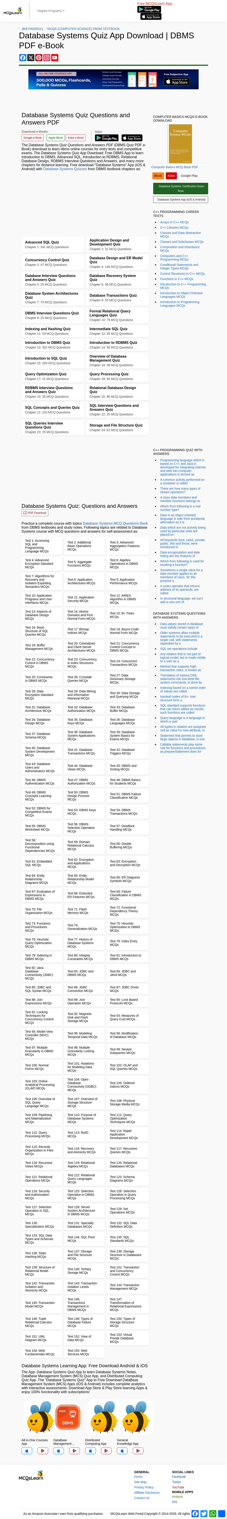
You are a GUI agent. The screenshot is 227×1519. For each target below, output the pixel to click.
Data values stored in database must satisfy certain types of (181, 625)
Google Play (189, 175)
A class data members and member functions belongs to (180, 499)
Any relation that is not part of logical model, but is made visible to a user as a (183, 657)
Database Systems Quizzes (65, 169)
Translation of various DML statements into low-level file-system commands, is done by (181, 679)
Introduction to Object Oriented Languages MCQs (181, 294)
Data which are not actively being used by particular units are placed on (183, 531)
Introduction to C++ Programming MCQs (183, 286)
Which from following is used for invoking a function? (182, 563)
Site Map (140, 1482)
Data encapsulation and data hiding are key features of (180, 554)
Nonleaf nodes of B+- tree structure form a (178, 698)
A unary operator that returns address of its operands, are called (180, 589)
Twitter (176, 1482)
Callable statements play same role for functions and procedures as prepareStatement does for (183, 748)
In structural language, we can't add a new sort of (181, 600)
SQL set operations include (179, 648)
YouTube (178, 1487)
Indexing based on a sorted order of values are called (183, 689)
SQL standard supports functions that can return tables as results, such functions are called (182, 709)
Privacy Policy (143, 1487)
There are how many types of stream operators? (180, 490)
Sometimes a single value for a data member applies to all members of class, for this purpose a (181, 575)
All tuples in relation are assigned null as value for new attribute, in (183, 728)
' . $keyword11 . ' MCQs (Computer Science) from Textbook (69, 29)
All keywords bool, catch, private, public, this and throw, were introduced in (182, 543)
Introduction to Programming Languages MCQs (180, 303)
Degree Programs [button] (49, 11)
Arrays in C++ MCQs (174, 222)
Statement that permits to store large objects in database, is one (182, 737)
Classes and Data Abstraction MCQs (180, 234)
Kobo (171, 175)
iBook (158, 175)
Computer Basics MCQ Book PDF (174, 167)
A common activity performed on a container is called (182, 481)
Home (138, 1476)
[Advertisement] (85, 206)
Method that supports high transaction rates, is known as (180, 668)
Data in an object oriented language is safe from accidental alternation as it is (182, 518)
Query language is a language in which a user (182, 719)
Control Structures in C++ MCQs (182, 273)
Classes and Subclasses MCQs (182, 241)
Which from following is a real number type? (180, 508)
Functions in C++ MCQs (176, 279)
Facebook (179, 1476)
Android (177, 1496)
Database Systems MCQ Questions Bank (115, 523)
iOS (174, 1502)
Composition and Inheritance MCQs (180, 248)
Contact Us (141, 1498)
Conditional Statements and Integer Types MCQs (179, 266)
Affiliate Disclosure (147, 1492)
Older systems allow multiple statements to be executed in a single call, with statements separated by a (181, 638)
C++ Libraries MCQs (174, 227)
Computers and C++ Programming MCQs (174, 257)
